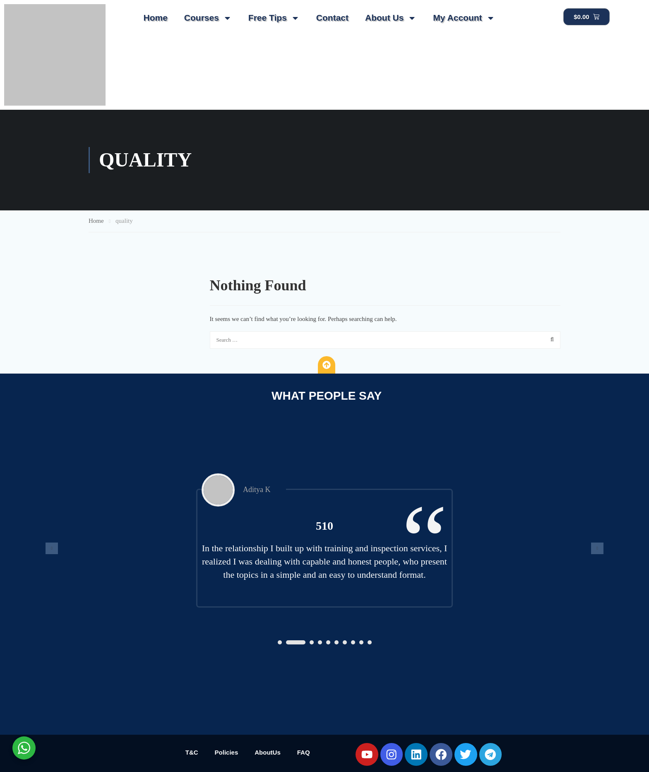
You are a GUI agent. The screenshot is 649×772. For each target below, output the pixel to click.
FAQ (303, 752)
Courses (208, 18)
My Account (464, 18)
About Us (390, 18)
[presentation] (52, 548)
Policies (226, 752)
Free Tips (274, 18)
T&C (191, 752)
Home (155, 17)
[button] (280, 642)
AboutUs (268, 752)
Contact (332, 17)
